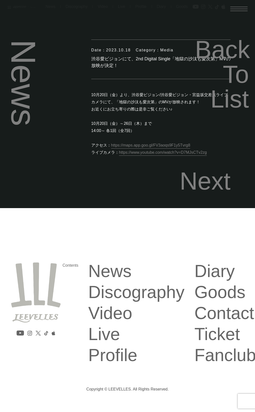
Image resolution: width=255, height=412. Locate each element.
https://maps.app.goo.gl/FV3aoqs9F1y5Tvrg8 (150, 145)
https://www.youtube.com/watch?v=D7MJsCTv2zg (163, 152)
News (110, 271)
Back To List (222, 74)
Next (205, 181)
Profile (112, 355)
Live (104, 334)
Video (110, 313)
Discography (136, 292)
